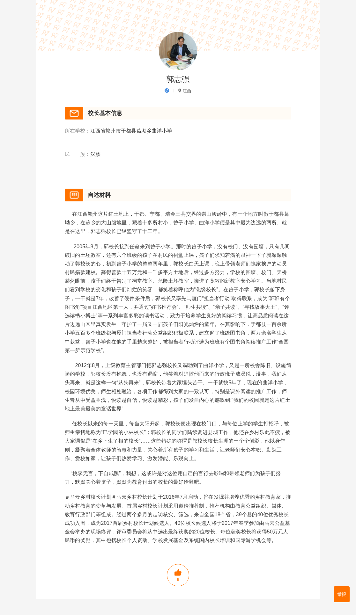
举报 (341, 594)
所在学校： (77, 131)
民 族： (77, 154)
